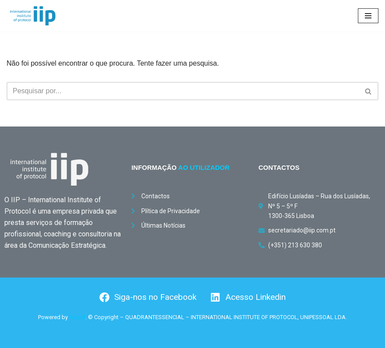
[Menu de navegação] (368, 15)
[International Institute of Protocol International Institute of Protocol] (33, 15)
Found (77, 317)
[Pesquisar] (183, 91)
